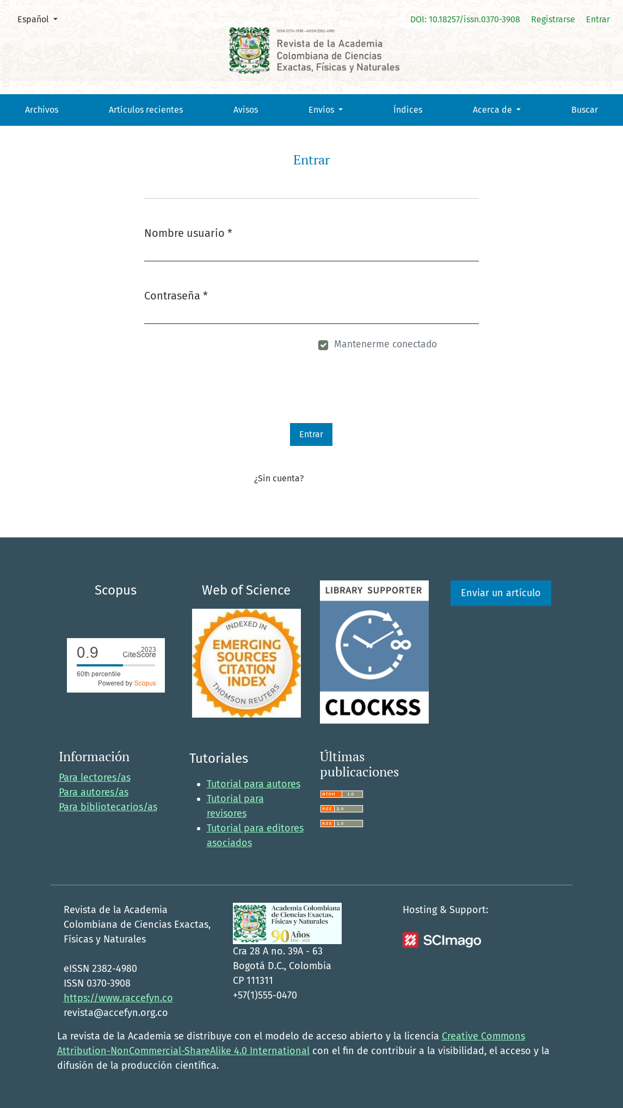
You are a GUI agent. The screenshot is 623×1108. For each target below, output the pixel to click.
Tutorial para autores (253, 784)
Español (41, 19)
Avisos (245, 110)
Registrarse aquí (337, 478)
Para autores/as (93, 792)
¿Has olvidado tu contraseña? (207, 346)
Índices (407, 110)
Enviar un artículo (501, 593)
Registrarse (553, 19)
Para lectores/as (95, 777)
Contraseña (176, 294)
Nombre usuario (188, 232)
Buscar (584, 110)
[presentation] (227, 402)
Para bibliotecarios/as (108, 807)
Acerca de (493, 110)
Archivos (41, 110)
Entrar (598, 19)
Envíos (322, 110)
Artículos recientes (146, 110)
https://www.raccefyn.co (118, 998)
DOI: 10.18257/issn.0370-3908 (465, 19)
